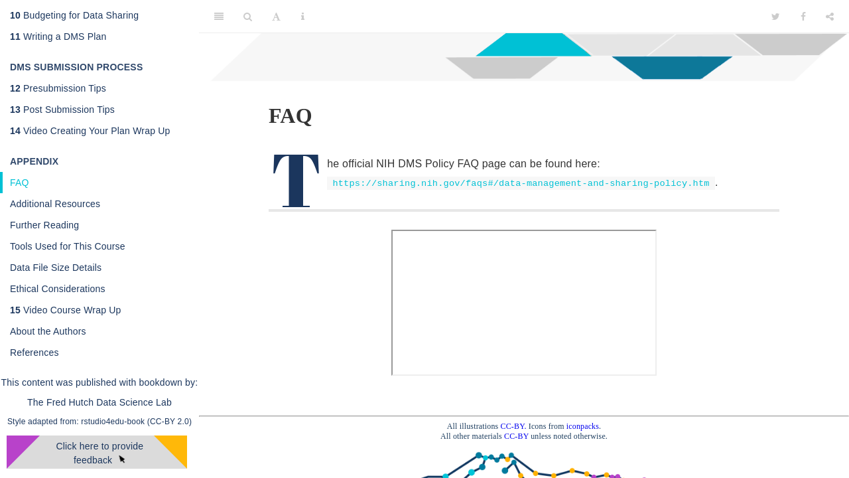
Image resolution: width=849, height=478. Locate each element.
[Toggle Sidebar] (218, 16)
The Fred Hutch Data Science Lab (99, 402)
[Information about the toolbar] (302, 16)
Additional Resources (55, 204)
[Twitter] (775, 16)
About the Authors (48, 331)
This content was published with (69, 382)
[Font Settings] (276, 16)
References (34, 352)
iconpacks (582, 426)
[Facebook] (803, 16)
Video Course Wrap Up (65, 310)
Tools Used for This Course (67, 246)
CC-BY (517, 436)
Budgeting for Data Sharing (74, 15)
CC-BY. (514, 426)
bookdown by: (168, 382)
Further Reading (44, 225)
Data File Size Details (55, 267)
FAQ (19, 182)
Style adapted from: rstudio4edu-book (77, 421)
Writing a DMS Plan (58, 36)
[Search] (247, 16)
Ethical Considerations (57, 288)
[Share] (830, 16)
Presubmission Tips (58, 88)
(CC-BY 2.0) (169, 421)
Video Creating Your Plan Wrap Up (90, 130)
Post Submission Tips (62, 109)
